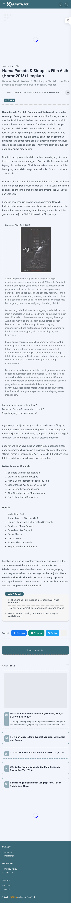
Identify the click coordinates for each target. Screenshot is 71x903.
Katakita (13, 897)
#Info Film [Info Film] (9, 100)
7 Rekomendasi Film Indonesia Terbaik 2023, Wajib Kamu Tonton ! (33, 601)
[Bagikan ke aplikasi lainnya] (64, 633)
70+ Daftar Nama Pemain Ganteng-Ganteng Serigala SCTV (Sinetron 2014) (37, 715)
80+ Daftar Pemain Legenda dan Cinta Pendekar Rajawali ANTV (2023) (35, 769)
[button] (61, 4)
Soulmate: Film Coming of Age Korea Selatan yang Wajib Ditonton (33, 615)
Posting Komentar (35, 650)
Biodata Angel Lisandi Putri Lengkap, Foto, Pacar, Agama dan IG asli (35, 784)
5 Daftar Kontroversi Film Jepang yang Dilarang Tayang (36, 608)
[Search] (66, 4)
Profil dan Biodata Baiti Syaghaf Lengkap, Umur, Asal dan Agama (37, 738)
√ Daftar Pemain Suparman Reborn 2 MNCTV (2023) (37, 752)
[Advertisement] (35, 39)
